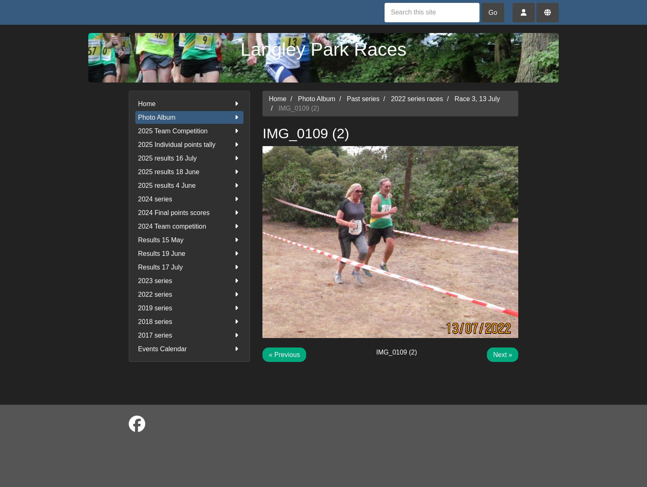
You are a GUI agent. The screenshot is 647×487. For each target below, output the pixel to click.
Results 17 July (189, 267)
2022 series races (417, 98)
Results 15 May (189, 240)
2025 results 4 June (189, 185)
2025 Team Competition (189, 131)
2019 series (189, 308)
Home (189, 104)
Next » (502, 354)
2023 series (189, 281)
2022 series (189, 294)
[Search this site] (432, 12)
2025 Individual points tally (189, 144)
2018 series (189, 321)
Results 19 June (189, 253)
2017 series (189, 335)
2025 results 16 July (189, 158)
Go (493, 12)
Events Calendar (189, 349)
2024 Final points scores (189, 212)
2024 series (189, 199)
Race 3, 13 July (477, 98)
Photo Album (189, 117)
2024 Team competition (189, 226)
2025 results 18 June (189, 172)
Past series (363, 98)
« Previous (284, 354)
